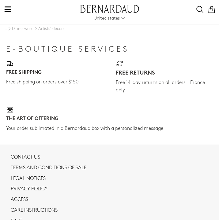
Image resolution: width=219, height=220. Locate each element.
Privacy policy (29, 189)
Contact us (25, 157)
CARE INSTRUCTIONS (34, 210)
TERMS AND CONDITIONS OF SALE (48, 168)
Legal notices (28, 178)
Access (19, 199)
